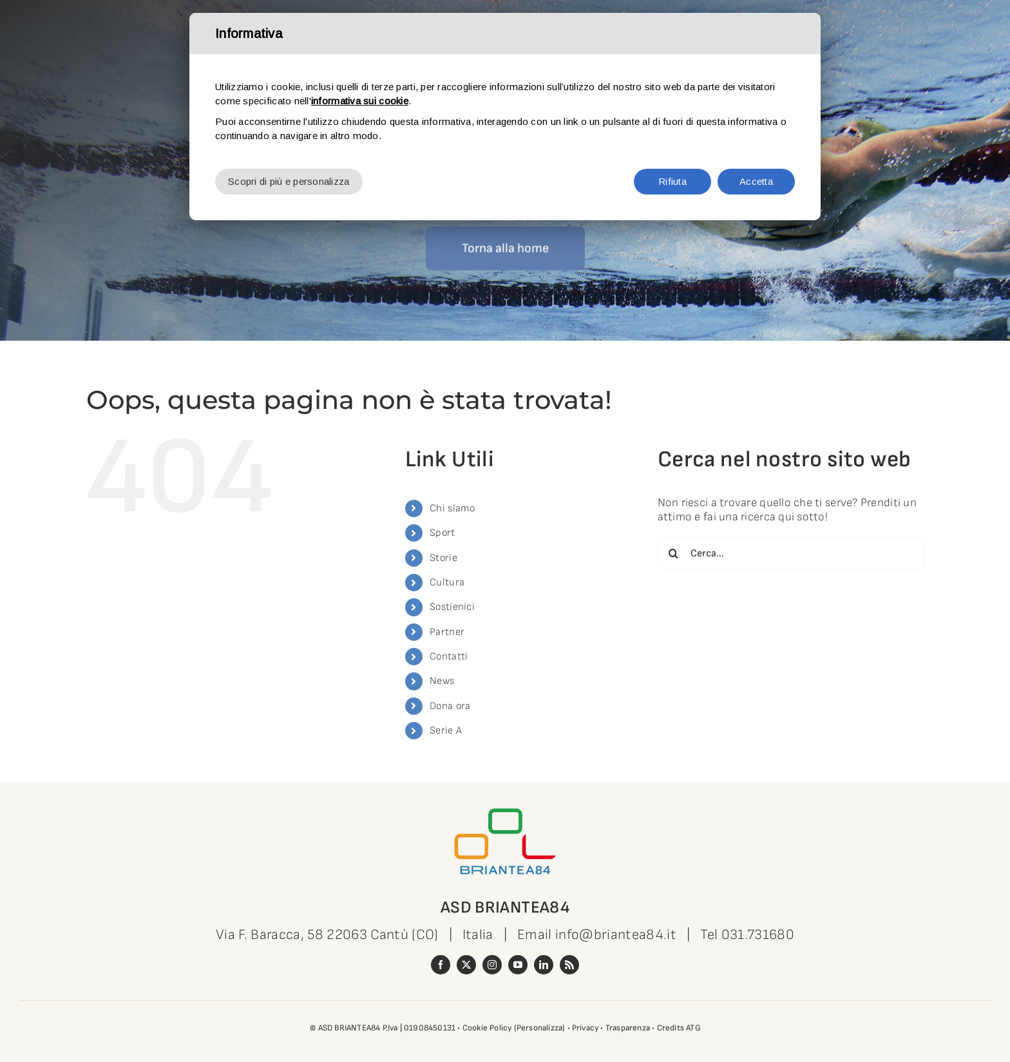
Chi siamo (452, 508)
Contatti (449, 656)
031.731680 (757, 934)
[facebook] (440, 964)
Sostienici (452, 607)
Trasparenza (627, 1028)
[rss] (569, 964)
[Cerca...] (791, 553)
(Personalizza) (540, 1028)
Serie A (446, 731)
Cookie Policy (487, 1028)
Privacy (585, 1028)
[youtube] (518, 964)
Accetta (756, 181)
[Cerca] (674, 553)
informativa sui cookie (359, 100)
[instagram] (492, 964)
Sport (442, 533)
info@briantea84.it (615, 934)
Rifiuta (672, 181)
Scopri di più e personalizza (289, 181)
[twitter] (466, 964)
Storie (443, 558)
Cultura (447, 582)
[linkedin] (543, 964)
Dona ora (450, 706)
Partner (447, 632)
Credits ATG (678, 1028)
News (442, 681)
